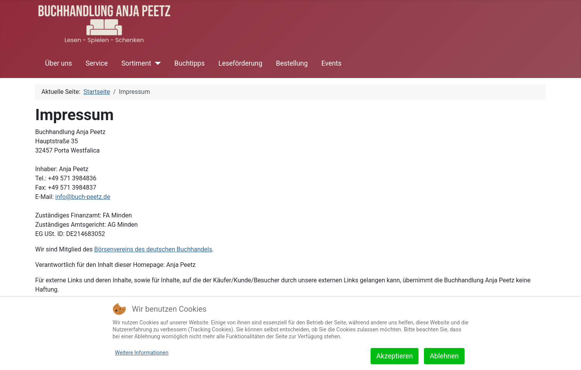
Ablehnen (444, 356)
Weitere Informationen (141, 353)
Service (96, 63)
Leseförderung (240, 63)
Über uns (58, 63)
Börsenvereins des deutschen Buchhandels (153, 249)
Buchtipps (189, 63)
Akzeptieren (394, 356)
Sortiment (136, 63)
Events (331, 63)
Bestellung (292, 63)
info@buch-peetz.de (82, 196)
